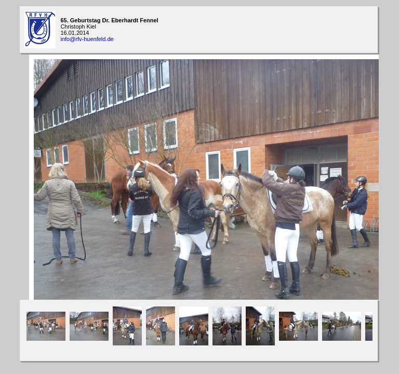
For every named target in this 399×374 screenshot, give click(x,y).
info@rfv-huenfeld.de (86, 39)
